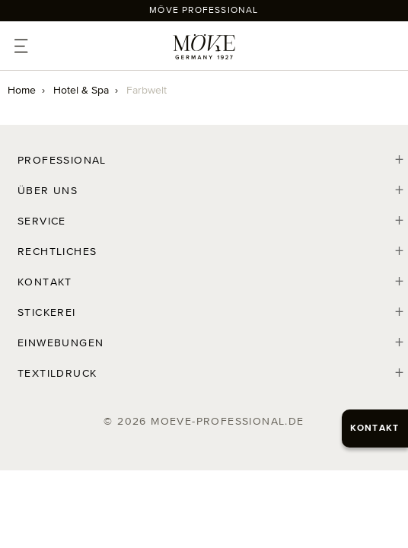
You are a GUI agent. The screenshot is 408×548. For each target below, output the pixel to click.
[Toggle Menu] (23, 50)
